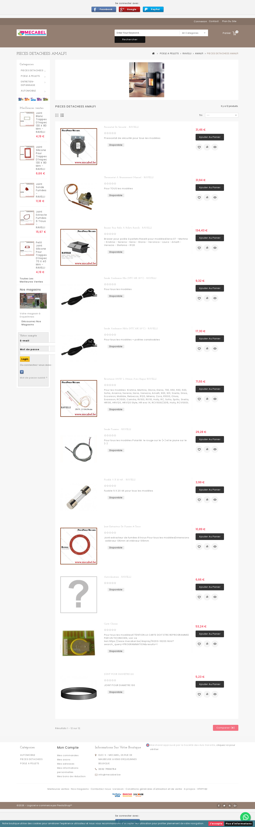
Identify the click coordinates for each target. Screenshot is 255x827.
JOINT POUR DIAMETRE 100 (119, 674)
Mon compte (68, 747)
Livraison (118, 789)
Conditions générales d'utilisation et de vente (154, 789)
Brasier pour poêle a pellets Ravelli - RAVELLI (128, 228)
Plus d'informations (238, 823)
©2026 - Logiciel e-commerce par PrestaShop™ (44, 805)
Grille (57, 115)
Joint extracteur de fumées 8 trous (122, 526)
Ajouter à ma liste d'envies (199, 147)
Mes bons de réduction (71, 776)
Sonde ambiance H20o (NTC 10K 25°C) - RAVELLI (131, 328)
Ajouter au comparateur (206, 147)
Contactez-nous (101, 789)
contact (214, 21)
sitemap (202, 788)
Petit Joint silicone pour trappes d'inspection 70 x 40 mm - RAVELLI (41, 255)
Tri (200, 115)
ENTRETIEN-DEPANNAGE (28, 83)
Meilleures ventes (31, 108)
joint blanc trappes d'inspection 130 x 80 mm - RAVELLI (41, 122)
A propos (190, 789)
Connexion (200, 21)
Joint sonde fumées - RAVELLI (41, 190)
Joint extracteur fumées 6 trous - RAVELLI (41, 219)
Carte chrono (111, 624)
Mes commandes (68, 755)
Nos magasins (30, 289)
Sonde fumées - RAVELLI (117, 429)
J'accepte (216, 823)
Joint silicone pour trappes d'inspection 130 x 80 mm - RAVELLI (41, 158)
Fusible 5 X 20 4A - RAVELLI (119, 480)
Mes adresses (65, 763)
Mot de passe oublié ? (33, 377)
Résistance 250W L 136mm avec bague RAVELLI (130, 379)
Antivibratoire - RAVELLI (117, 577)
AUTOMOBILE (28, 90)
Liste (62, 115)
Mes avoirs (63, 759)
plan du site (229, 21)
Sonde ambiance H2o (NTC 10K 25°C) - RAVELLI (130, 278)
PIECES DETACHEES (32, 70)
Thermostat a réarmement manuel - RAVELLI (129, 177)
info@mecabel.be (109, 774)
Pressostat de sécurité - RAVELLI (121, 127)
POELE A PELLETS (30, 76)
